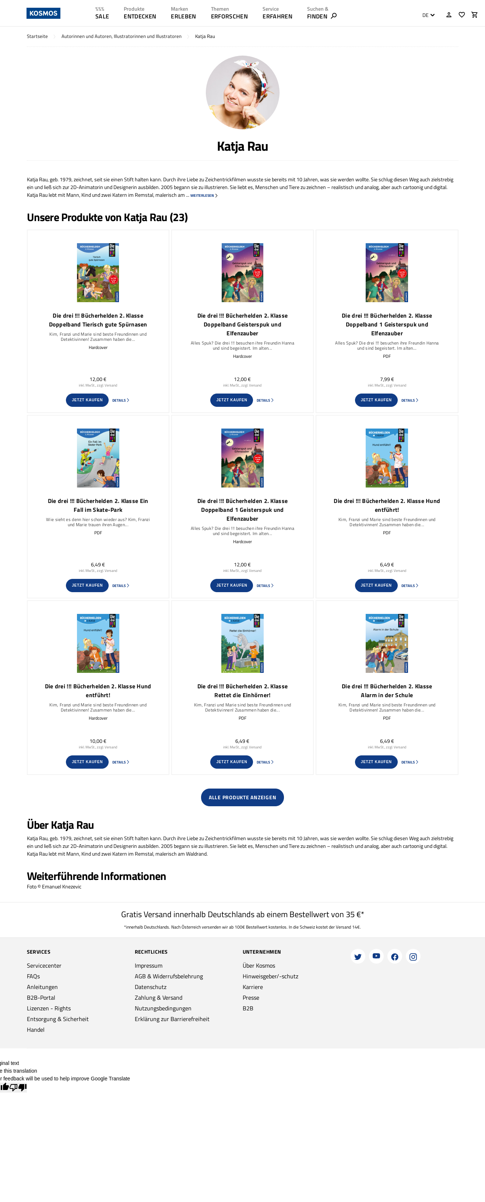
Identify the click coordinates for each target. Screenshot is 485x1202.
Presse (251, 997)
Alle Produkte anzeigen (243, 797)
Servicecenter (44, 965)
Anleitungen (42, 986)
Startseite (37, 36)
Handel (36, 1029)
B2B (248, 1008)
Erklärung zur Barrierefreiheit (172, 1018)
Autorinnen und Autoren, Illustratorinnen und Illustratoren (121, 36)
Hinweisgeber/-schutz (270, 976)
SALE (102, 16)
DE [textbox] (425, 15)
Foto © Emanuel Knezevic (54, 886)
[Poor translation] (18, 1088)
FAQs (33, 976)
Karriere (253, 986)
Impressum (148, 965)
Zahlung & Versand (158, 997)
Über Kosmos (259, 965)
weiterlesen (204, 195)
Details (121, 400)
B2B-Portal (41, 997)
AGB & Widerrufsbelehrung (169, 976)
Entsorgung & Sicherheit (58, 1018)
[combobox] (427, 15)
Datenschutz (150, 986)
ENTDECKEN (140, 16)
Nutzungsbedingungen (163, 1008)
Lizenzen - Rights (49, 1008)
